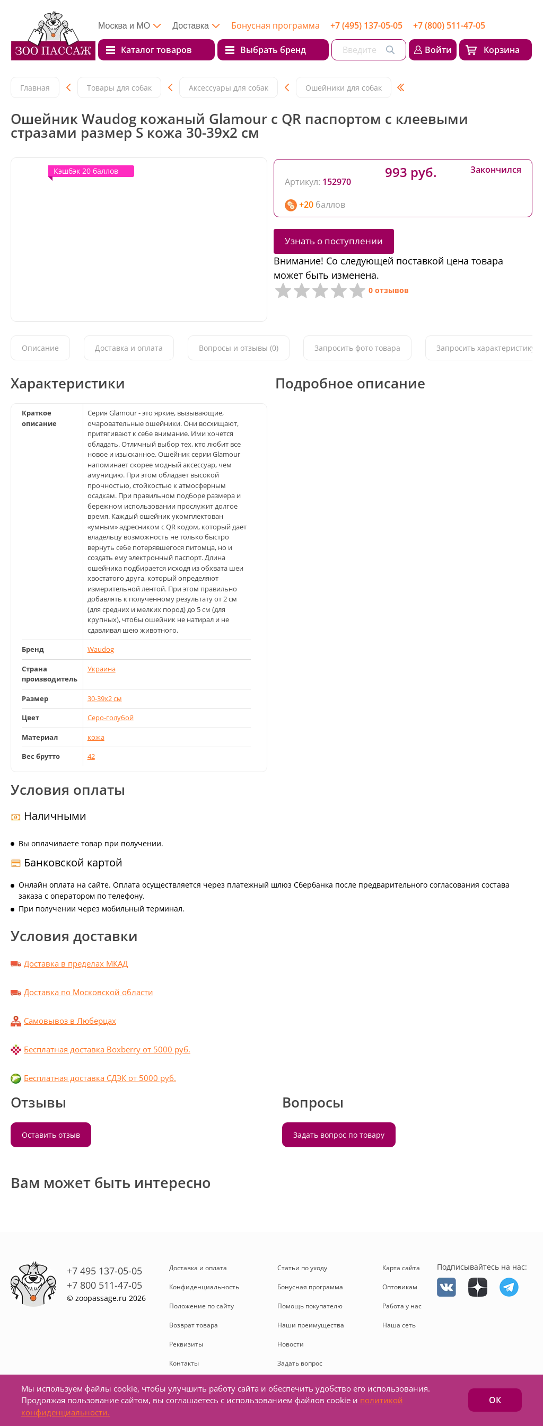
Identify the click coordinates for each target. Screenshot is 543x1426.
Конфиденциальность (204, 1286)
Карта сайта (401, 1267)
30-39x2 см (104, 698)
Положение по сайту (201, 1305)
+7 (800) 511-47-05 (449, 25)
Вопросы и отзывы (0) (238, 348)
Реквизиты (186, 1344)
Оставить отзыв (51, 1135)
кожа (95, 737)
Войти (438, 50)
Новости (290, 1344)
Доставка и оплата (129, 348)
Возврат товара (193, 1325)
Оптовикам (399, 1286)
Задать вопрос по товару (338, 1135)
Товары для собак (119, 88)
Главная (35, 88)
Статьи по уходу (302, 1267)
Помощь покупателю (310, 1305)
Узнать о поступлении (334, 241)
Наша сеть (399, 1325)
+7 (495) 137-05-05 (366, 25)
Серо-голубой (110, 717)
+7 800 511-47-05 (104, 1285)
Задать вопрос (299, 1363)
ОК (495, 1400)
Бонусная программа (275, 25)
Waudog (100, 649)
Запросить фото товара (357, 348)
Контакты (184, 1363)
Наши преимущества (310, 1325)
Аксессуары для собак (228, 88)
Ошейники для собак (343, 88)
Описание (40, 348)
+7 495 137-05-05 (104, 1270)
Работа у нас (402, 1305)
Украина (101, 669)
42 (91, 756)
